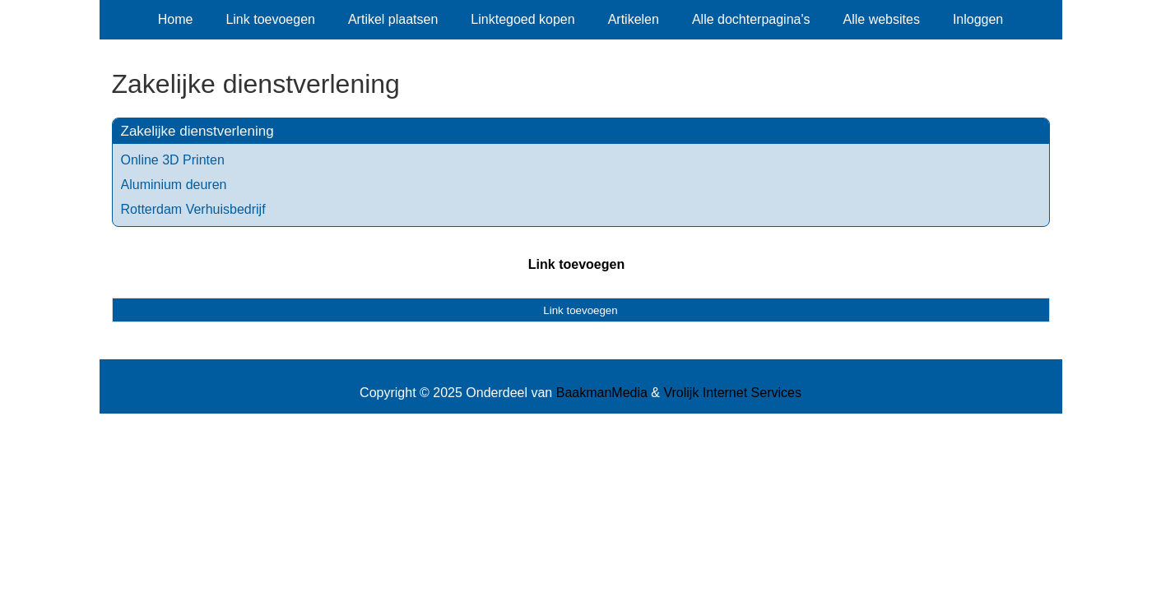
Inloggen (978, 19)
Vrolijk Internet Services (732, 393)
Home (175, 19)
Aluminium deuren (174, 185)
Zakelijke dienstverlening (197, 131)
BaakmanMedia (602, 393)
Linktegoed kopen (522, 19)
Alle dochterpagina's (751, 19)
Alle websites (881, 19)
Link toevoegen (270, 19)
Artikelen (633, 19)
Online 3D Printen (173, 160)
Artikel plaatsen (393, 19)
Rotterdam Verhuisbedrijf (193, 209)
